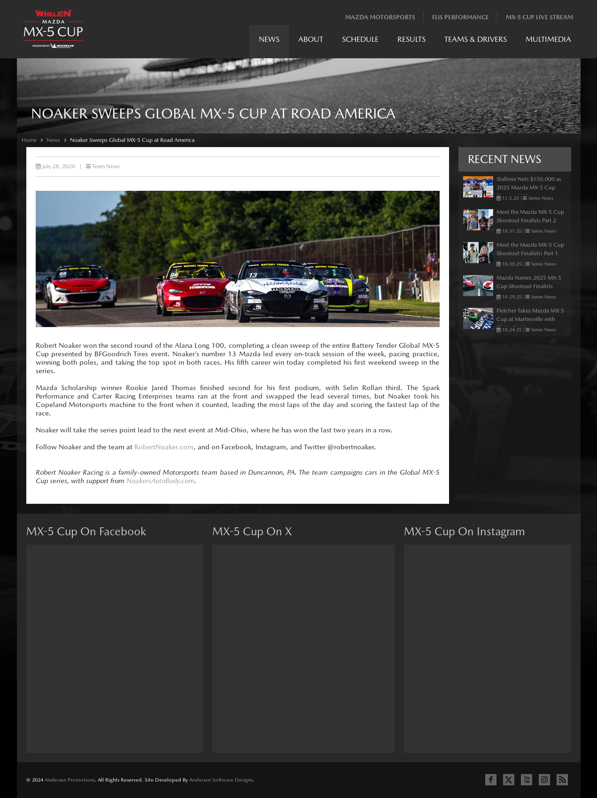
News (269, 39)
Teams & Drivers (475, 39)
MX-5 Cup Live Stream (539, 17)
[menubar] (415, 41)
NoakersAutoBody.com (160, 481)
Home (29, 140)
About (310, 39)
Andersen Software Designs (221, 780)
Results (411, 39)
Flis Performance (460, 17)
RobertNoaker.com (164, 447)
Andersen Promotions (70, 780)
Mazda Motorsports (380, 17)
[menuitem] (269, 41)
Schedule (360, 39)
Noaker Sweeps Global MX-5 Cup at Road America (132, 140)
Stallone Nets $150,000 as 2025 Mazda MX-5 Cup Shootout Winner (528, 187)
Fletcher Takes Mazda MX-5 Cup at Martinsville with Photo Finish (530, 319)
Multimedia (548, 39)
